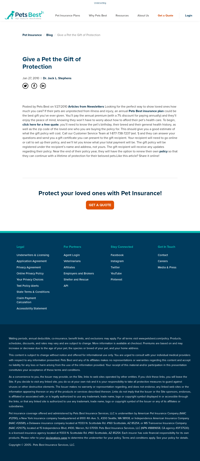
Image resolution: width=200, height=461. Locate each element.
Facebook (117, 255)
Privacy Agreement (29, 267)
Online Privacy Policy (30, 273)
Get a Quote (165, 15)
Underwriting (100, 3)
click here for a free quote (40, 125)
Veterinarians (72, 261)
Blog (49, 35)
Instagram (117, 261)
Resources (122, 15)
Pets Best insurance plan (146, 111)
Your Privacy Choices (30, 279)
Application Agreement (32, 261)
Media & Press (167, 267)
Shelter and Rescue (76, 279)
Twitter (115, 267)
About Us (143, 15)
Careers (163, 261)
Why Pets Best (98, 15)
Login (188, 15)
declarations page (56, 437)
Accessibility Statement (32, 308)
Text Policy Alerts (28, 286)
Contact (163, 255)
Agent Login (72, 255)
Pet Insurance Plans (67, 15)
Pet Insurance (32, 35)
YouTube (116, 273)
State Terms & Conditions (33, 292)
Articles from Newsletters (86, 107)
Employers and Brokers (79, 273)
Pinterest (116, 279)
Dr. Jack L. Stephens (57, 78)
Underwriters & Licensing (33, 255)
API (66, 286)
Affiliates (69, 267)
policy (163, 151)
